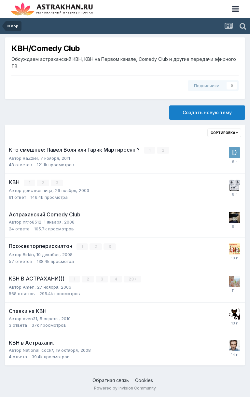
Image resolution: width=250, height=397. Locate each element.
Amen (29, 286)
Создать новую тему (207, 112)
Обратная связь (110, 379)
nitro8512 (32, 221)
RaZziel (30, 157)
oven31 (30, 317)
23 (132, 278)
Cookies (144, 379)
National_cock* (38, 349)
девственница (37, 190)
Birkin (28, 253)
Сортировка (224, 133)
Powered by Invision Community (125, 387)
